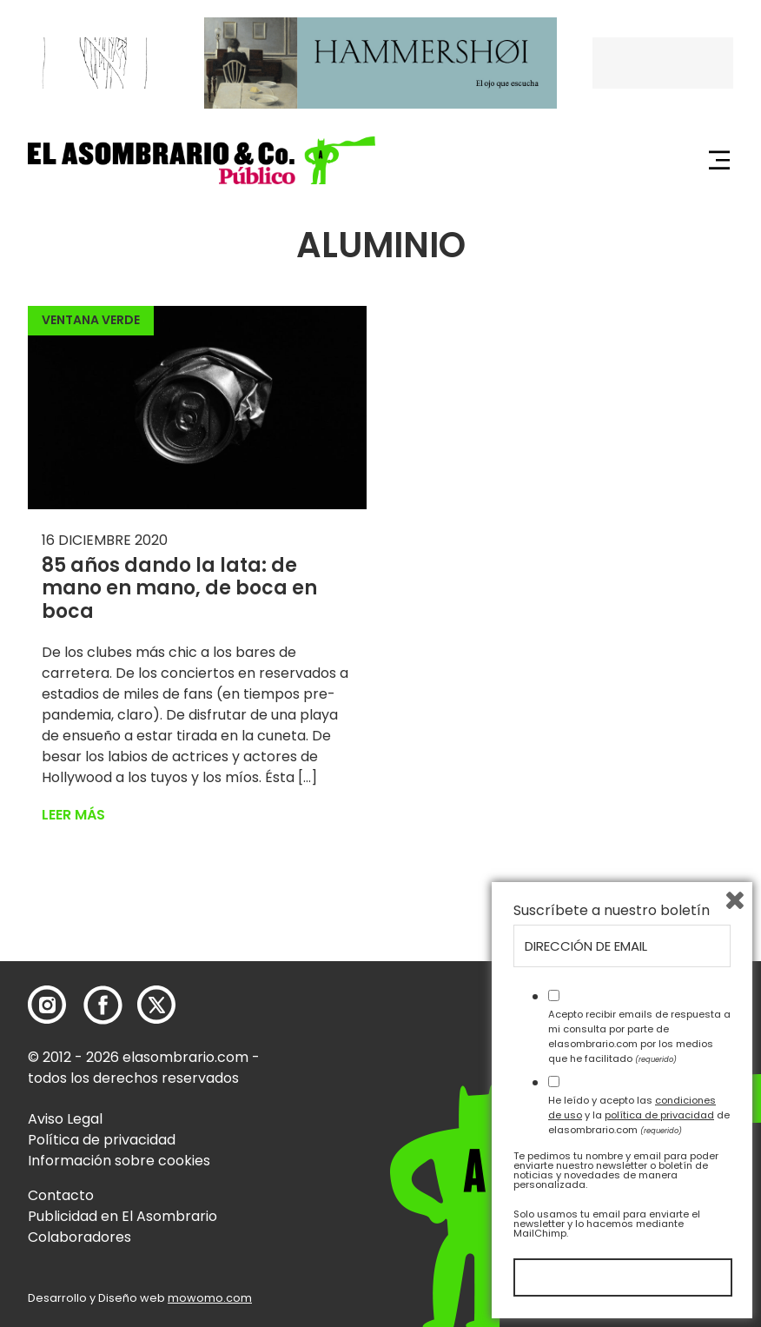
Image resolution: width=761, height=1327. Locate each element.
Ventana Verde (91, 319)
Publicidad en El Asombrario (122, 1216)
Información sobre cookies (119, 1161)
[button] (201, 160)
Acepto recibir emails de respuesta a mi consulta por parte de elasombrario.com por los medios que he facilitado (639, 1036)
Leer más (73, 815)
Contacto (61, 1195)
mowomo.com (210, 1298)
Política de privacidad (101, 1140)
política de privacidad (659, 1115)
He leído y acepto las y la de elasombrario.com (639, 1115)
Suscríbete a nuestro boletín (611, 911)
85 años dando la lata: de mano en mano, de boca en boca (179, 588)
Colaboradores (79, 1237)
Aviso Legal (65, 1119)
